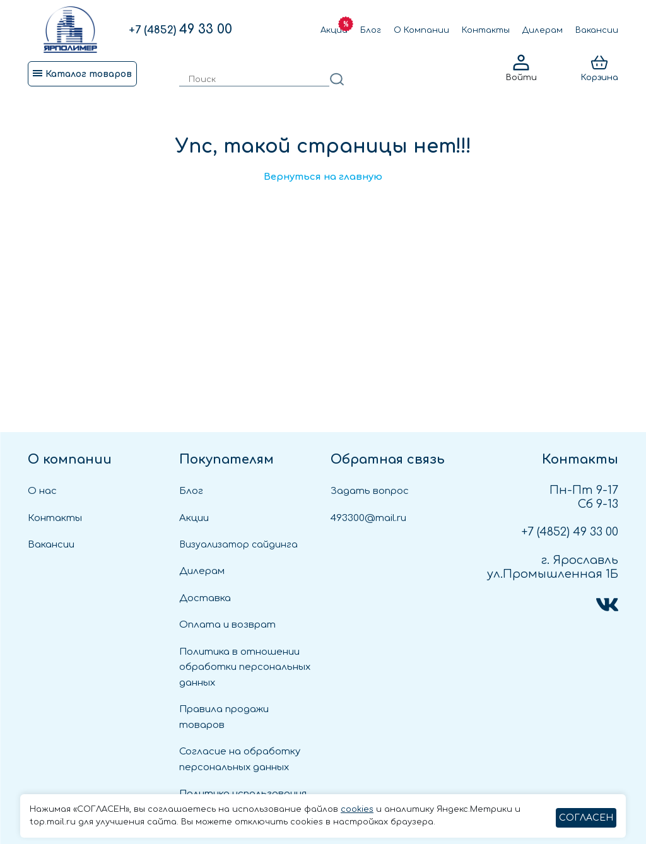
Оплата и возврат (227, 624)
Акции (334, 30)
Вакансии (596, 30)
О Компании (421, 30)
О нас (42, 491)
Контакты (486, 30)
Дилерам (542, 30)
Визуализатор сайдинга (238, 544)
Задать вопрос (370, 491)
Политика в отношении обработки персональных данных (244, 667)
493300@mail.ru (368, 518)
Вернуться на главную (323, 177)
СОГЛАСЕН (586, 818)
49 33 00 (180, 29)
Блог (370, 30)
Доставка (205, 598)
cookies (357, 809)
